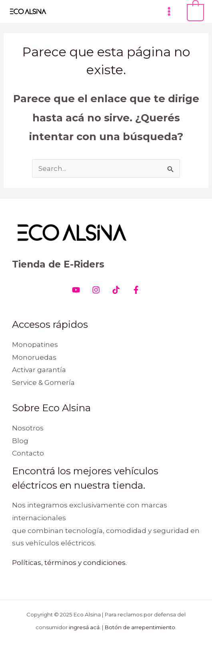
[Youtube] (76, 289)
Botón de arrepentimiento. (140, 627)
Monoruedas (34, 357)
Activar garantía (39, 370)
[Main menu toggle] (169, 11)
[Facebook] (136, 289)
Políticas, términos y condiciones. (69, 563)
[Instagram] (96, 289)
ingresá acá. (85, 627)
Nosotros (28, 428)
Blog (20, 441)
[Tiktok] (116, 289)
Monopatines (35, 345)
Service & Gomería (43, 382)
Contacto (28, 453)
